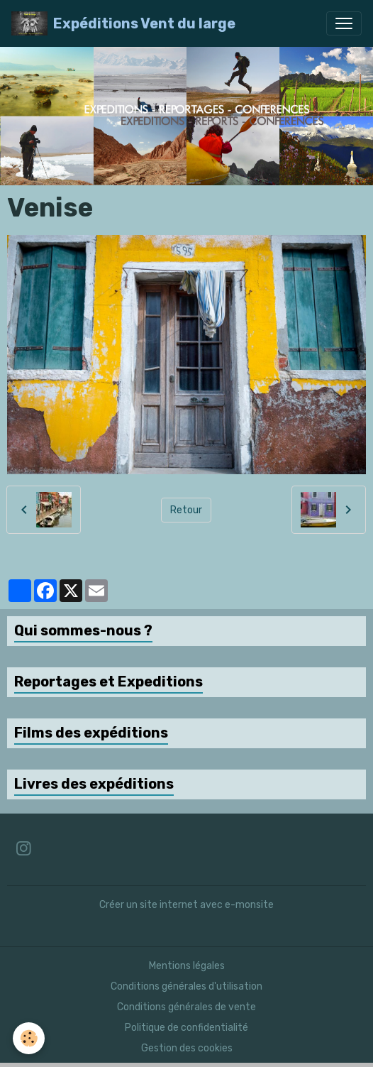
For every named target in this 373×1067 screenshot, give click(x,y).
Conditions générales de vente (186, 1007)
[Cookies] (29, 1038)
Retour (186, 510)
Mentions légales (187, 966)
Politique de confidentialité (186, 1028)
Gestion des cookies (187, 1048)
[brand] (123, 23)
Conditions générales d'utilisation (186, 986)
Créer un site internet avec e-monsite (186, 905)
